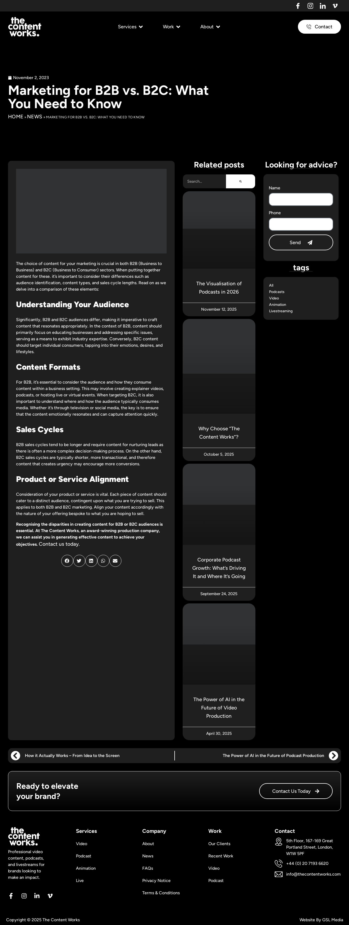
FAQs (147, 868)
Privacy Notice (156, 880)
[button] (131, 26)
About (148, 843)
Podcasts (277, 292)
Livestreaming (281, 311)
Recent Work (220, 856)
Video (274, 298)
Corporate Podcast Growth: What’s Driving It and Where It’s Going (219, 568)
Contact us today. (59, 544)
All (271, 285)
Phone (275, 213)
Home (15, 117)
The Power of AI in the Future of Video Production (218, 707)
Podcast (83, 856)
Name (274, 188)
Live (80, 880)
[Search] (240, 182)
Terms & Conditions (161, 893)
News (34, 117)
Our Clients (219, 843)
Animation (277, 304)
